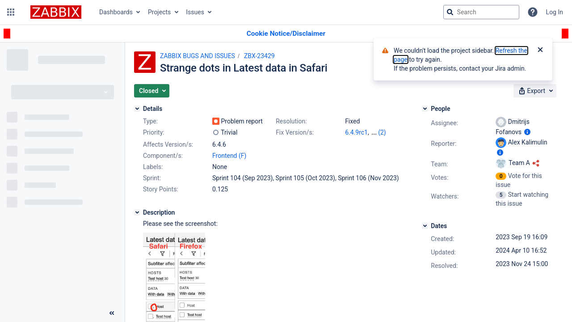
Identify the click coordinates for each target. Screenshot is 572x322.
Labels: (153, 166)
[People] (425, 109)
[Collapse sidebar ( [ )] (111, 313)
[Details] (137, 109)
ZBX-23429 (259, 55)
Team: (439, 164)
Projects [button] (159, 12)
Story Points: (160, 189)
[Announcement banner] (286, 33)
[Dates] (425, 226)
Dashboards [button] (116, 12)
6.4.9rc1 (356, 132)
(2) (382, 132)
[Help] (533, 12)
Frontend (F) (229, 155)
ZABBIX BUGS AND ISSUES (197, 55)
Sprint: (152, 178)
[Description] (137, 212)
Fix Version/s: (295, 132)
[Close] (540, 50)
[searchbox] (481, 12)
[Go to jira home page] (56, 12)
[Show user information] (527, 132)
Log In (554, 12)
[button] (10, 12)
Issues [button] (195, 12)
